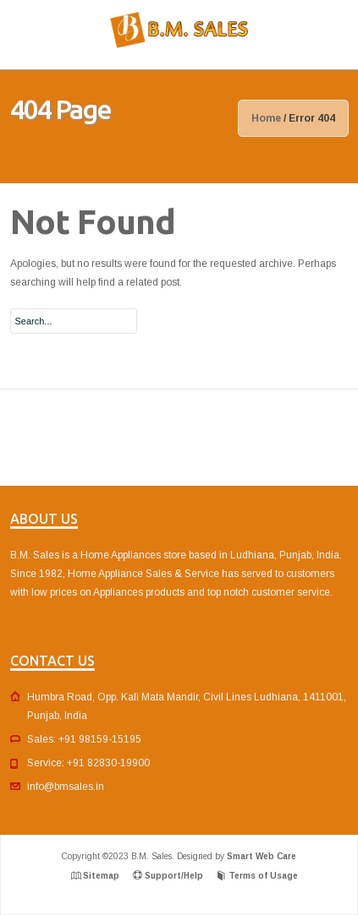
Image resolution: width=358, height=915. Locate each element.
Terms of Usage (263, 875)
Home (266, 118)
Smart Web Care (261, 856)
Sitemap (101, 875)
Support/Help (174, 875)
